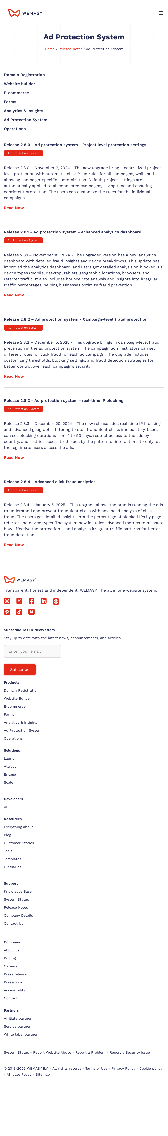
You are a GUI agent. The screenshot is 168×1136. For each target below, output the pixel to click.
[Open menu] (161, 13)
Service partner (17, 1026)
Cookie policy (150, 1068)
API (6, 807)
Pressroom (13, 982)
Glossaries (12, 867)
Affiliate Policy (19, 1074)
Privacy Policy (123, 1068)
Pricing (10, 958)
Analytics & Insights (20, 722)
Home (50, 49)
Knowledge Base (18, 891)
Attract (10, 766)
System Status (16, 899)
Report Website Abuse (52, 1052)
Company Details (18, 915)
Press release (15, 974)
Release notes (70, 49)
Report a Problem (90, 1052)
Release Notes (16, 907)
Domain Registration (21, 690)
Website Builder (17, 698)
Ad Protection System (23, 153)
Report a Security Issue (130, 1052)
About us (11, 950)
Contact (11, 998)
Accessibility (14, 990)
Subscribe (19, 669)
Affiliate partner (18, 1018)
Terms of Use (96, 1068)
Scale (8, 782)
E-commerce (15, 706)
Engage (10, 774)
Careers (10, 966)
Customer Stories (19, 843)
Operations (13, 738)
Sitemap (43, 1074)
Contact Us (13, 923)
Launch (10, 758)
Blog (7, 835)
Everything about (18, 827)
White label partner (21, 1034)
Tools (8, 851)
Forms (9, 714)
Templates (12, 859)
